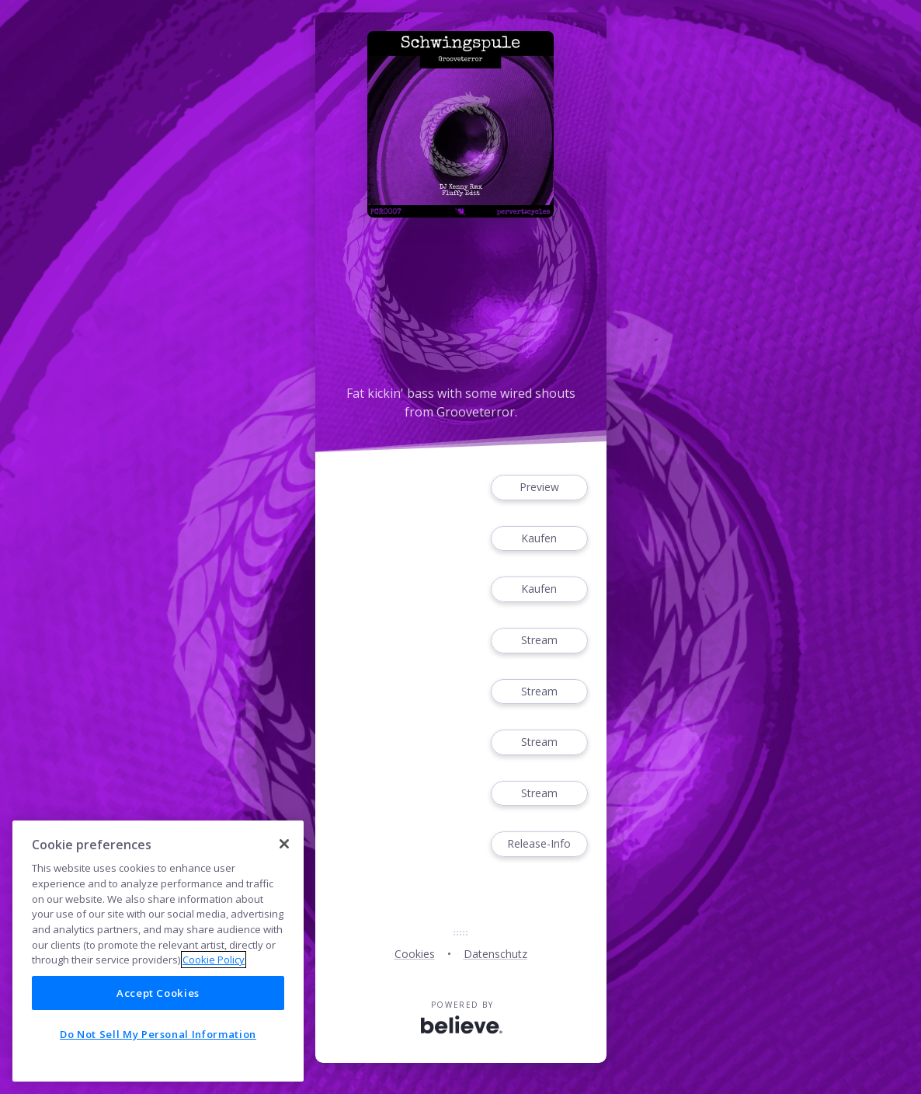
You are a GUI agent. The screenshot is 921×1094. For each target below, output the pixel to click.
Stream (539, 641)
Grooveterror (475, 411)
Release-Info (539, 844)
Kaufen (539, 539)
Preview (539, 488)
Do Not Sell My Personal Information (158, 1034)
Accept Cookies (158, 993)
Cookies (414, 953)
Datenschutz (495, 953)
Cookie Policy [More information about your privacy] (213, 960)
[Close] (284, 844)
